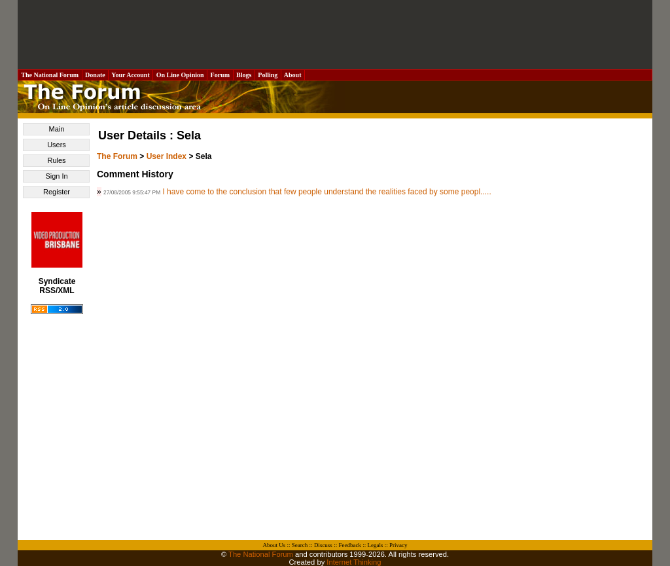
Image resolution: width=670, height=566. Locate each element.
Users (56, 145)
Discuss (323, 545)
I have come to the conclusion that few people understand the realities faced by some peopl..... (326, 191)
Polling (267, 75)
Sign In (56, 176)
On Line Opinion (179, 75)
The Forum (117, 156)
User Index (166, 156)
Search (300, 545)
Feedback (349, 545)
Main (57, 129)
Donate (95, 75)
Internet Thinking (353, 562)
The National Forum (50, 75)
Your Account (130, 75)
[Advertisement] (335, 34)
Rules (56, 160)
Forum (220, 75)
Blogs (244, 75)
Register (56, 192)
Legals (375, 545)
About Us (274, 545)
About (293, 75)
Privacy (398, 545)
